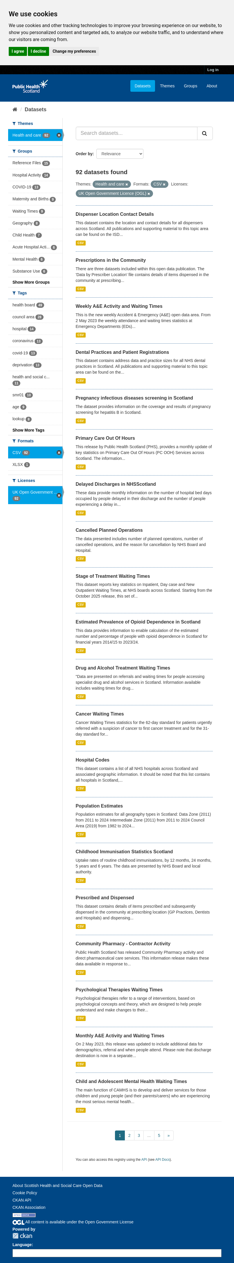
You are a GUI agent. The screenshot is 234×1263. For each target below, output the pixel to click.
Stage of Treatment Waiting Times (113, 576)
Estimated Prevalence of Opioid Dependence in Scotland (138, 621)
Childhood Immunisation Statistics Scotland (124, 851)
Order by (84, 153)
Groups (190, 86)
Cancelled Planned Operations (109, 530)
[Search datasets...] (137, 133)
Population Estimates (99, 805)
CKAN (22, 1236)
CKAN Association (29, 1207)
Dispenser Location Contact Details (115, 214)
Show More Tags (28, 430)
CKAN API (21, 1200)
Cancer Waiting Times (100, 713)
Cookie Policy (24, 1192)
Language (22, 1244)
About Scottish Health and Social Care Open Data (57, 1185)
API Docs (162, 1160)
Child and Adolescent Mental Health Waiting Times (131, 1081)
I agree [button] (18, 51)
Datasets (143, 86)
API (144, 1160)
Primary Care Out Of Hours (105, 438)
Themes (167, 86)
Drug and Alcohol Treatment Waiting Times (123, 667)
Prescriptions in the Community (111, 260)
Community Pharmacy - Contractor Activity (123, 943)
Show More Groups (31, 282)
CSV (81, 243)
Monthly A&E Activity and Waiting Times (120, 1035)
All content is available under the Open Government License (73, 1222)
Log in (213, 70)
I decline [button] (38, 51)
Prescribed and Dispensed (105, 897)
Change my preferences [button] (74, 51)
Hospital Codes (92, 759)
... (149, 1135)
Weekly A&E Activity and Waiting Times (119, 306)
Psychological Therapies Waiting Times (119, 989)
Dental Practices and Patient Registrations (122, 352)
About (211, 86)
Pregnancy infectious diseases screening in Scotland (134, 397)
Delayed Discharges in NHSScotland (116, 484)
